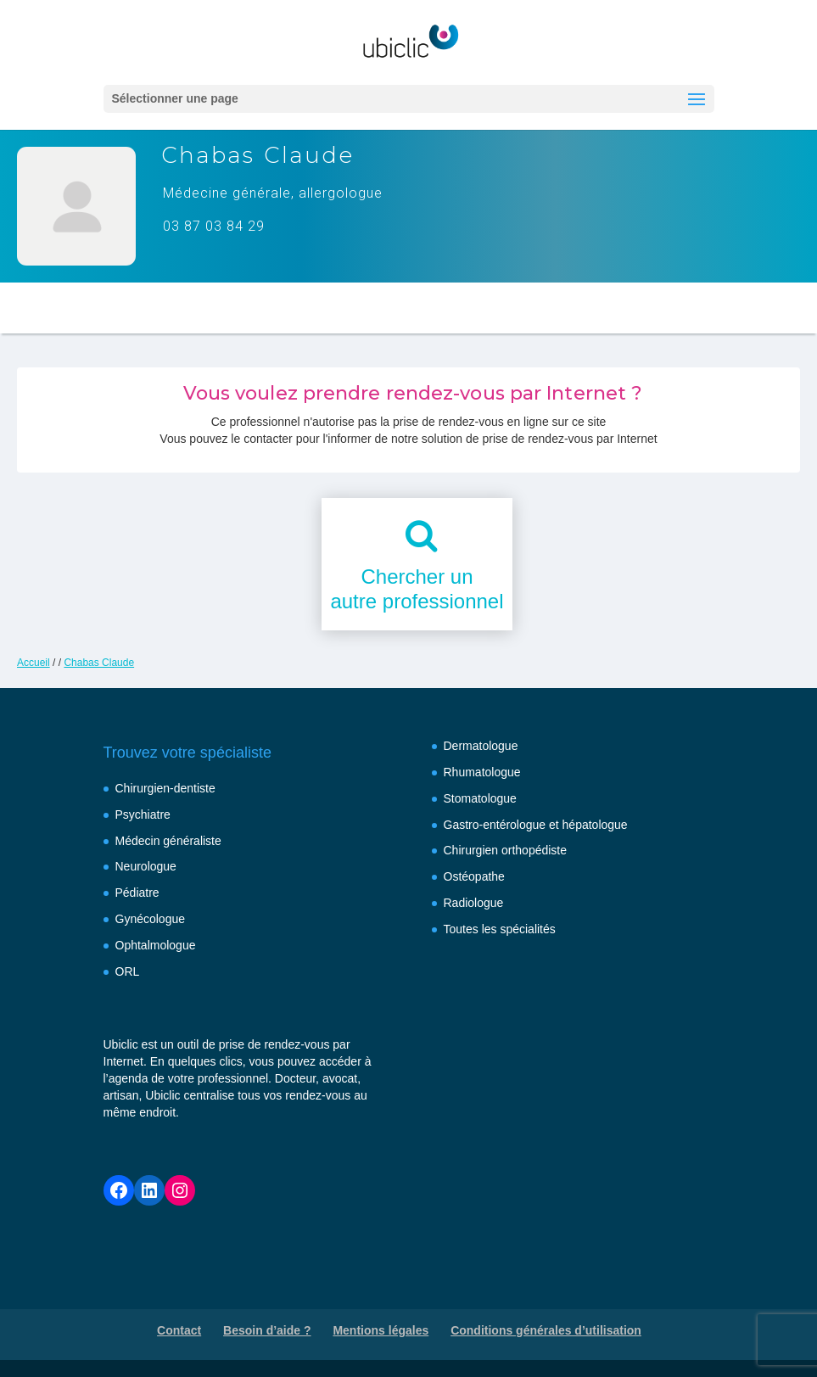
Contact (179, 1330)
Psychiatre (143, 814)
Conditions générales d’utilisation (545, 1330)
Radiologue (474, 903)
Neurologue (145, 866)
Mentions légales (380, 1330)
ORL (127, 971)
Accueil (33, 663)
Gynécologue (150, 919)
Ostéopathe (474, 876)
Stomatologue (480, 798)
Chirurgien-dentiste (165, 788)
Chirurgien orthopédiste (506, 850)
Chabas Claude (99, 663)
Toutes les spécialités (500, 929)
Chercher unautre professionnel (416, 589)
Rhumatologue (482, 772)
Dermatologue (481, 746)
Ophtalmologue (155, 945)
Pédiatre (137, 892)
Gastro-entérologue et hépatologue (536, 824)
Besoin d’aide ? (267, 1330)
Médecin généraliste (168, 841)
